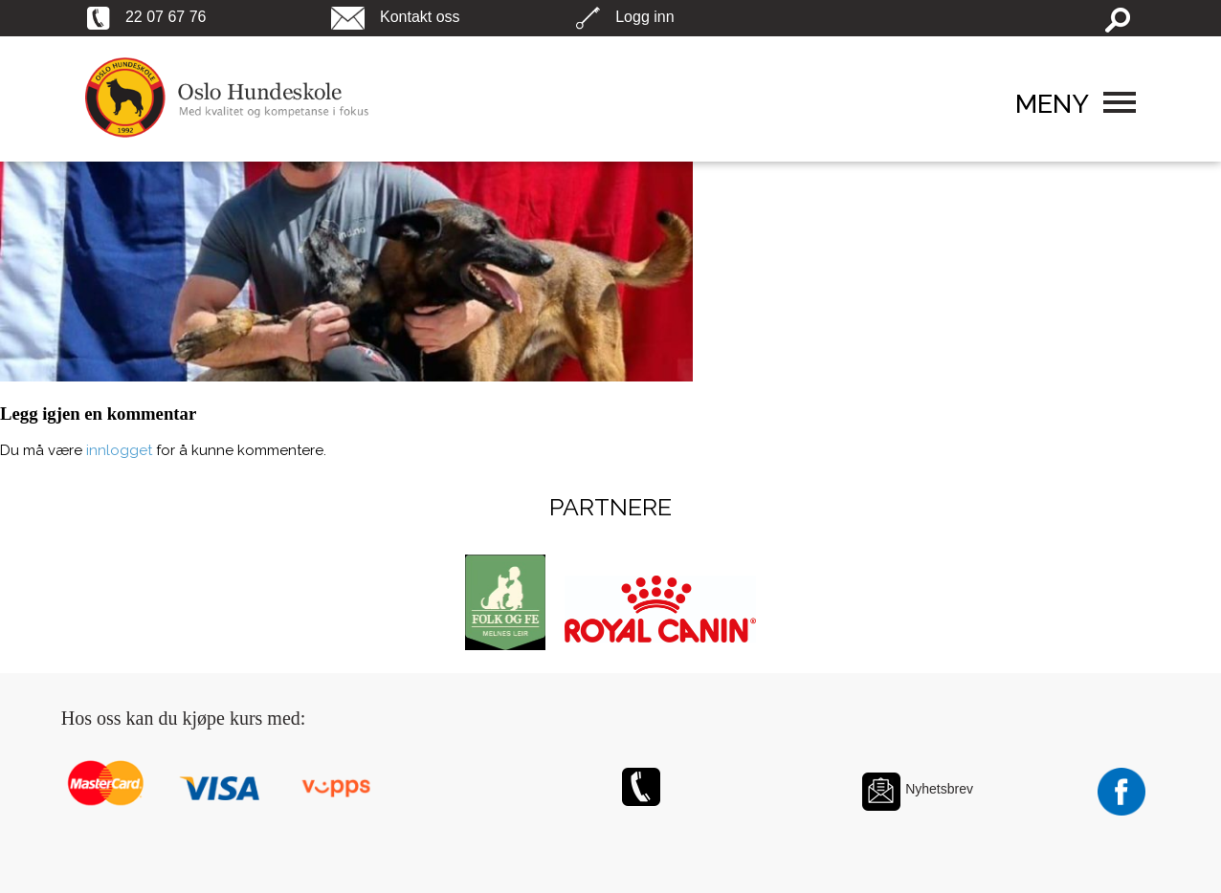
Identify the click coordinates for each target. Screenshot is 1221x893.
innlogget (119, 450)
